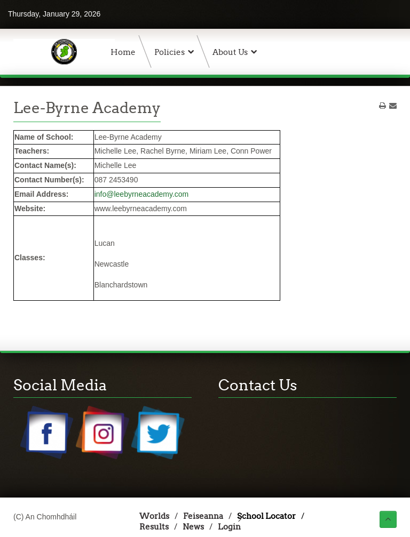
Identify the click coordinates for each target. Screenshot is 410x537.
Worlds (154, 516)
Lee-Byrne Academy (87, 108)
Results (154, 527)
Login (229, 527)
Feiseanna (203, 516)
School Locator (266, 516)
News (193, 527)
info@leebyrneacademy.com (141, 194)
